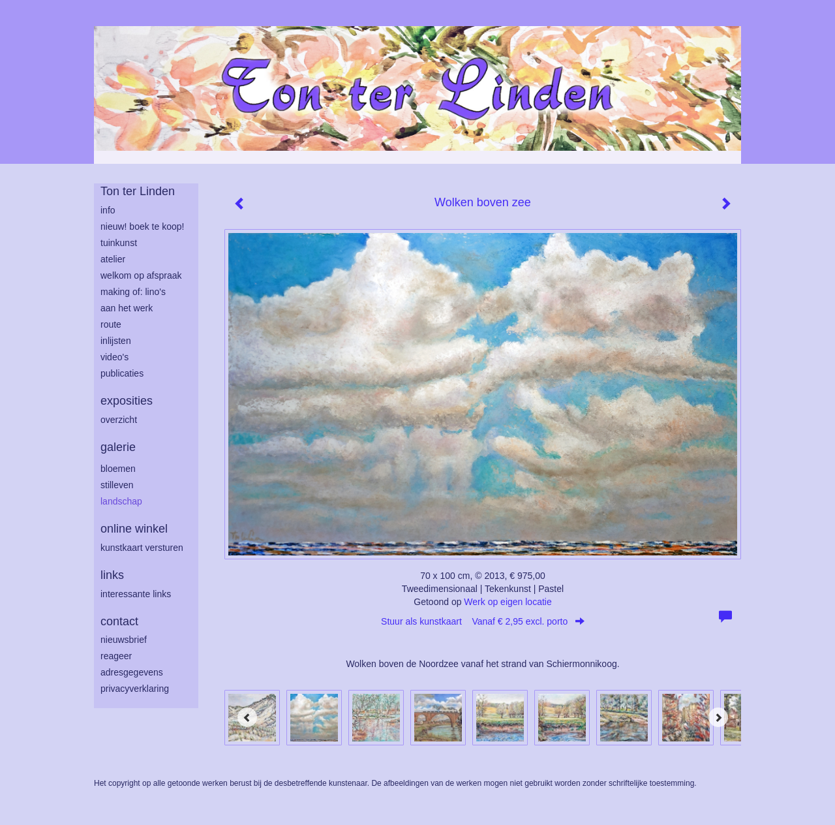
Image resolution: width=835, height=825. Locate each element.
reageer (116, 656)
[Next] (718, 717)
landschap (121, 501)
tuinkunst (118, 243)
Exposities (126, 400)
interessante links (135, 594)
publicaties (122, 373)
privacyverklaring (134, 688)
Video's (114, 357)
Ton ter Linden (137, 191)
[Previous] (247, 717)
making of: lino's (133, 292)
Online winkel (134, 528)
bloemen (118, 468)
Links (112, 575)
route (110, 324)
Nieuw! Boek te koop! (142, 226)
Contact (119, 621)
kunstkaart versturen (141, 547)
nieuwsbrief (123, 639)
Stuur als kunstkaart (482, 621)
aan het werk (126, 308)
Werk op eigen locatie (507, 602)
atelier (112, 259)
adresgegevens (131, 672)
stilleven (117, 485)
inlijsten (115, 340)
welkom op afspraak (141, 275)
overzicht (118, 419)
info (107, 210)
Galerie (118, 447)
